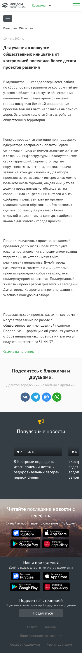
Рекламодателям (59, 644)
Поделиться (43, 613)
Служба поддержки (25, 644)
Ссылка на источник (18, 351)
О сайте (31, 627)
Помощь (50, 627)
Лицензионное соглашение (41, 635)
